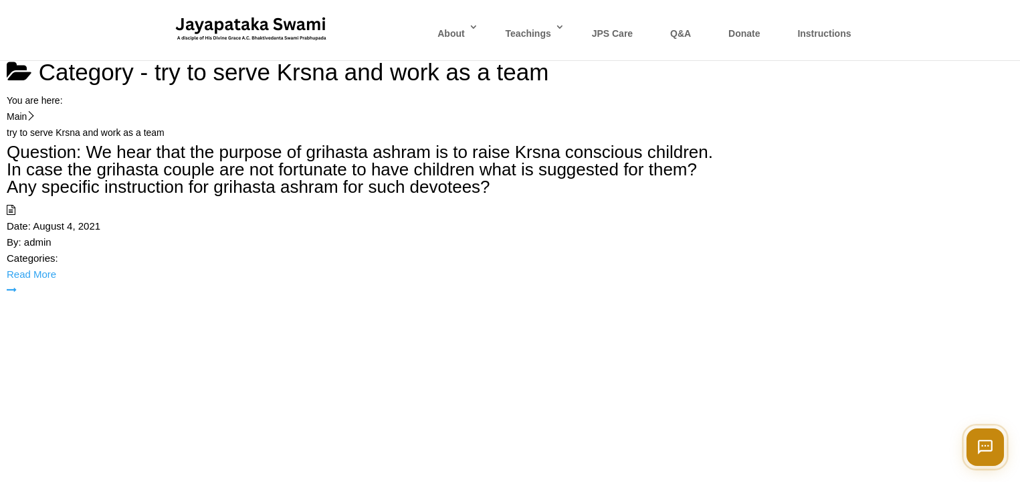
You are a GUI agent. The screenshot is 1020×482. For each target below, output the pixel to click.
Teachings (528, 33)
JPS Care (612, 33)
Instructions (824, 33)
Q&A (680, 33)
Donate (744, 33)
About (450, 33)
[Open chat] (985, 447)
